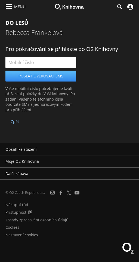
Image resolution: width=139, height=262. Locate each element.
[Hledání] (119, 7)
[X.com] (69, 193)
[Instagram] (52, 193)
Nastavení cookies (21, 234)
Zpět (15, 121)
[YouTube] (77, 193)
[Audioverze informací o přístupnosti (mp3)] (30, 212)
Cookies (12, 227)
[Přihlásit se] (129, 7)
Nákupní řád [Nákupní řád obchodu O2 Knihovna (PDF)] (16, 204)
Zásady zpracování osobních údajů (37, 219)
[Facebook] (61, 193)
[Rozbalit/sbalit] (131, 149)
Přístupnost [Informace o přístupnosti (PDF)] (15, 212)
